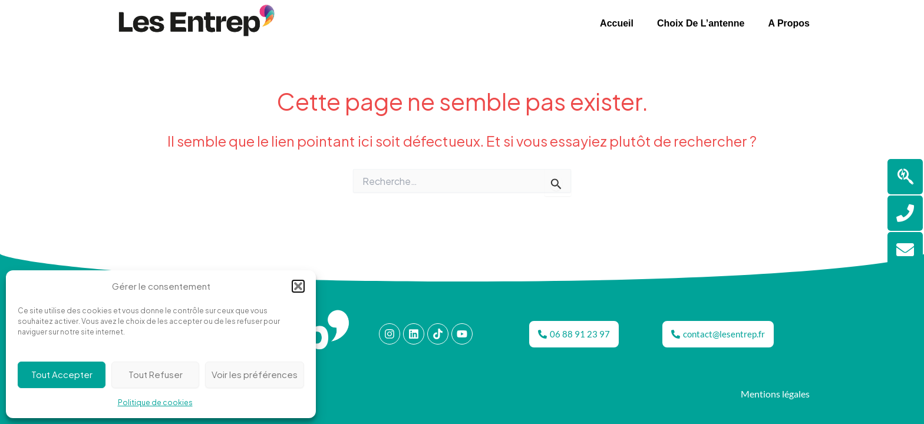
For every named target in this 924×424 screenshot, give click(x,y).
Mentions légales (775, 393)
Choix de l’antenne (700, 23)
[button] (298, 286)
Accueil (616, 23)
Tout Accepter (62, 374)
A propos (789, 23)
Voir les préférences (255, 374)
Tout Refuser (155, 374)
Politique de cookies (155, 402)
